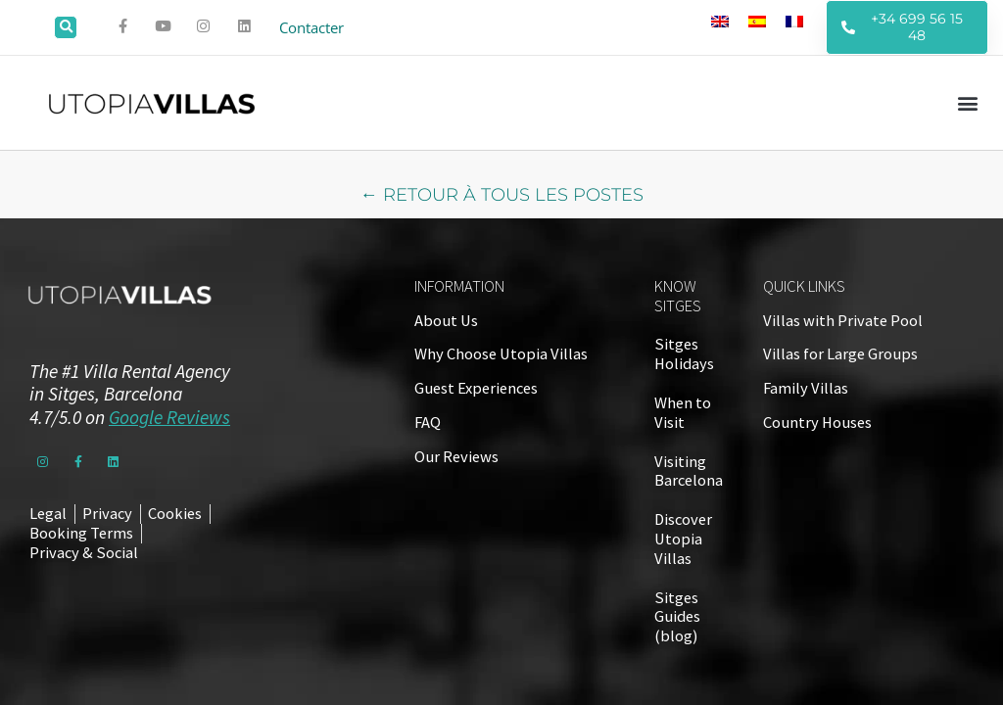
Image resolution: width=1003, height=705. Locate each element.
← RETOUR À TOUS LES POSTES (502, 195)
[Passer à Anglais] (720, 20)
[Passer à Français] (794, 20)
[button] (65, 27)
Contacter (314, 27)
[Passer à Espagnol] (757, 20)
